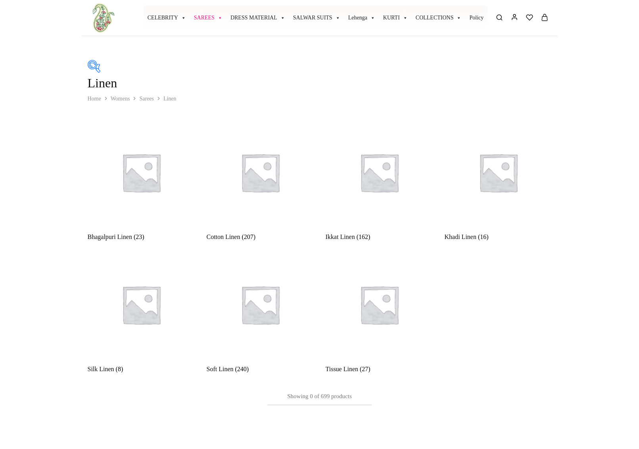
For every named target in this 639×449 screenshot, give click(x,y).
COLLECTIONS (439, 18)
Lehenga (361, 18)
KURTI (395, 18)
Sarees (146, 99)
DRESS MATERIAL (257, 18)
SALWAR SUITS (316, 18)
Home (94, 99)
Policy (476, 18)
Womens (120, 99)
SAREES (208, 18)
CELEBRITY (167, 18)
